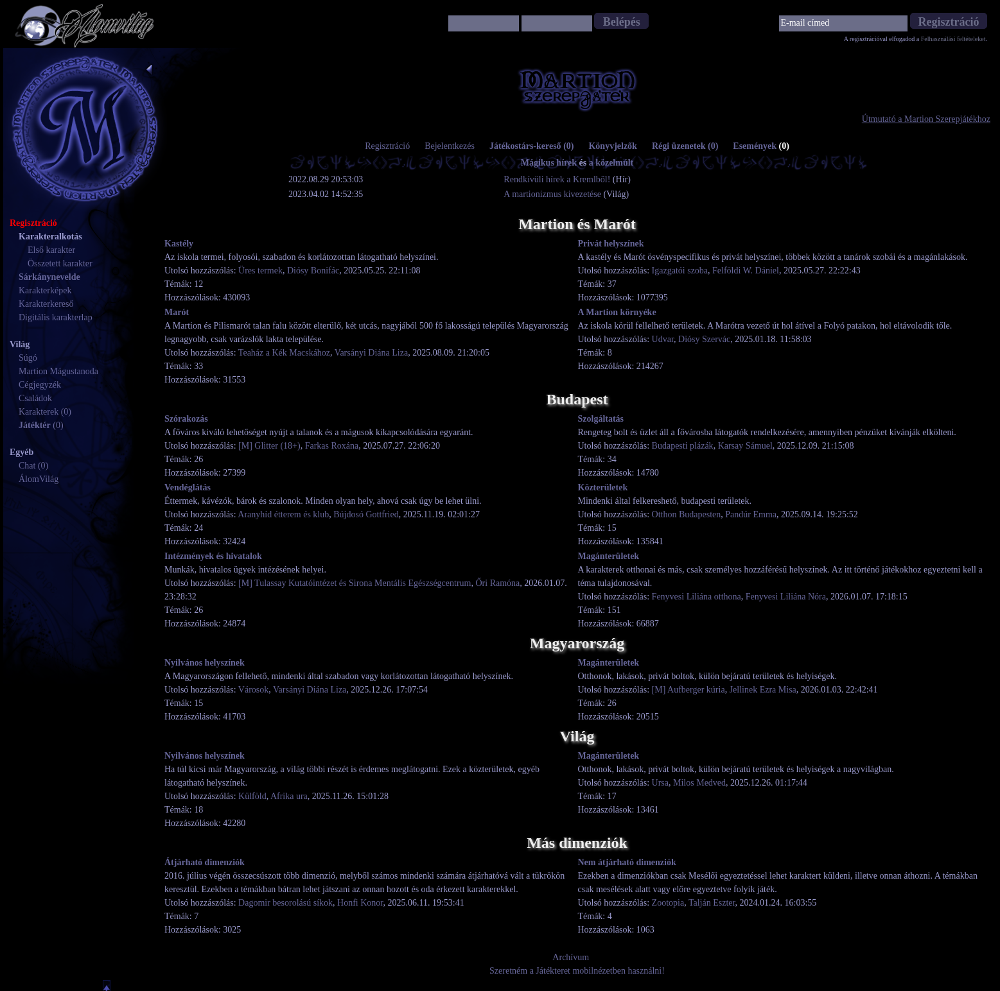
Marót (176, 312)
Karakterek (38, 412)
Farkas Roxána (332, 446)
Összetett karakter (60, 263)
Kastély (178, 243)
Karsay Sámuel (745, 446)
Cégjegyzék (40, 385)
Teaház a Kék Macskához (284, 353)
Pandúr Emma (750, 514)
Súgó (28, 358)
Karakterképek (45, 290)
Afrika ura (289, 796)
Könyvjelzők (612, 146)
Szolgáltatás (601, 419)
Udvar (663, 339)
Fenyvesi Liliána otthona (696, 596)
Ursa (660, 783)
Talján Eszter (712, 903)
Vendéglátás (187, 487)
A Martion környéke (617, 312)
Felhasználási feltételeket (953, 38)
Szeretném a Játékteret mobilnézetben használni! (577, 971)
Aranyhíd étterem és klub (283, 514)
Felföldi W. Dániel (745, 270)
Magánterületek (609, 556)
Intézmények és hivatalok (213, 556)
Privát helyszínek (611, 243)
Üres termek (260, 270)
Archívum (570, 957)
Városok (253, 689)
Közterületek (603, 487)
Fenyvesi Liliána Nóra (786, 596)
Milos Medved (699, 783)
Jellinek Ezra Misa (763, 689)
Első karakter (51, 250)
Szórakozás (186, 419)
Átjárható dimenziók (204, 862)
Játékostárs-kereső (531, 146)
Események (761, 146)
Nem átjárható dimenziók (627, 862)
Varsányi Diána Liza (371, 353)
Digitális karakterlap (55, 317)
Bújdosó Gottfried (366, 514)
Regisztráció (387, 146)
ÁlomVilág (38, 479)
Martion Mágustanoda (58, 371)
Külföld (252, 796)
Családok (35, 398)
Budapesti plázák (683, 446)
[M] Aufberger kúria (688, 689)
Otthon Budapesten (686, 514)
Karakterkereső (46, 304)
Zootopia (668, 903)
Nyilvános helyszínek (204, 663)
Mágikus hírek (549, 163)
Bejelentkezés (450, 146)
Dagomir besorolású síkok (285, 903)
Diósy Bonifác (313, 270)
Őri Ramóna (497, 583)
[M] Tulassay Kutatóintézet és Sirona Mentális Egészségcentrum (354, 583)
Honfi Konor (360, 903)
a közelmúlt (611, 163)
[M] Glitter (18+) (269, 446)
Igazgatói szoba (680, 270)
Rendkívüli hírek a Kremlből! (558, 179)
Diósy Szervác (704, 339)
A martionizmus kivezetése (552, 194)
